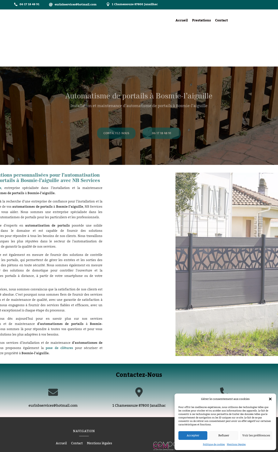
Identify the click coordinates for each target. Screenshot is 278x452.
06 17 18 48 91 (161, 102)
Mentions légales (236, 444)
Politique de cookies (214, 444)
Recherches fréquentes (139, 430)
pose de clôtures (21, 313)
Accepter (193, 435)
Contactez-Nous (116, 102)
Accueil (181, 21)
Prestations (201, 21)
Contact (221, 21)
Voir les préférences (256, 435)
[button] (270, 399)
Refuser (223, 435)
